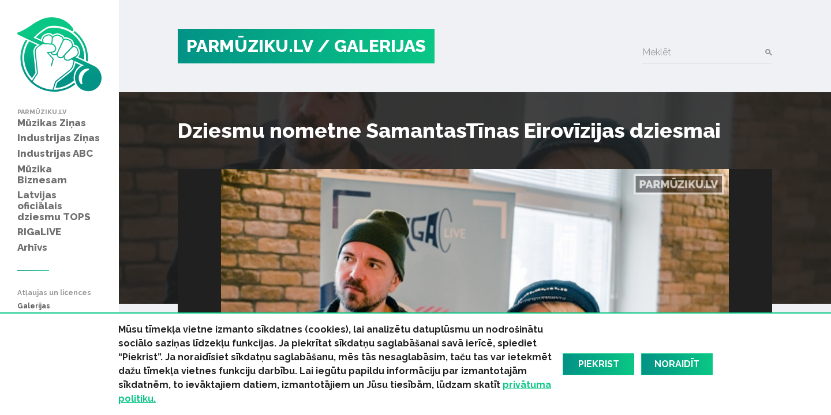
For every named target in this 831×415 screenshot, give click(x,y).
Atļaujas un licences (54, 293)
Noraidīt (676, 364)
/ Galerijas (371, 46)
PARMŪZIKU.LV (249, 46)
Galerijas (33, 306)
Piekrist (598, 364)
